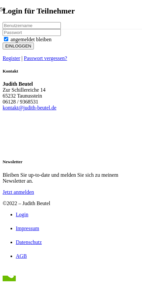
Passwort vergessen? (45, 58)
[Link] (41, 53)
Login (22, 214)
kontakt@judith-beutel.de (30, 107)
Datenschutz (29, 242)
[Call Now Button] (9, 278)
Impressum (27, 228)
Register (11, 58)
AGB (21, 256)
